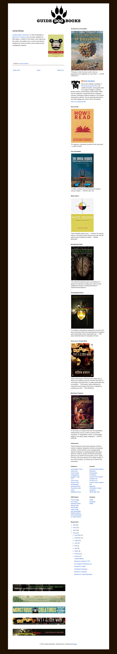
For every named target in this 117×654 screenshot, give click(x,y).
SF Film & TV (93, 480)
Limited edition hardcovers (21, 35)
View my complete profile (78, 101)
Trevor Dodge (75, 500)
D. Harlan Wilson (76, 517)
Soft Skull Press (75, 486)
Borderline (92, 471)
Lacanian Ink (93, 478)
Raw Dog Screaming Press (89, 86)
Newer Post (16, 70)
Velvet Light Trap (94, 492)
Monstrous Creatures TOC (82, 561)
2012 (74, 530)
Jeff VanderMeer (76, 511)
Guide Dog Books (89, 81)
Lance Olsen (74, 509)
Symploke (92, 490)
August (77, 540)
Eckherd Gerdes (76, 503)
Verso (72, 490)
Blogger (74, 644)
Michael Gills (75, 505)
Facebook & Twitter (80, 566)
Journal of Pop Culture (96, 477)
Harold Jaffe (74, 507)
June (76, 543)
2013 (74, 527)
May (76, 546)
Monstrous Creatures (19, 37)
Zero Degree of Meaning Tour (83, 564)
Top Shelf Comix (76, 488)
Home (38, 70)
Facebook (92, 502)
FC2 (72, 478)
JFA (90, 484)
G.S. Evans (74, 502)
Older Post (60, 70)
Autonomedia (75, 473)
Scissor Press (75, 482)
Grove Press (74, 480)
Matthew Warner (76, 513)
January (77, 556)
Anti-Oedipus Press (76, 469)
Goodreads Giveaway (80, 569)
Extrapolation (93, 473)
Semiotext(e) (75, 484)
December (78, 535)
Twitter (91, 500)
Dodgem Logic (75, 477)
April (76, 548)
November (78, 538)
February (77, 553)
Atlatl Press (74, 471)
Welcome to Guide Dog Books (83, 574)
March (77, 551)
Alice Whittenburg (76, 515)
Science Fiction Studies (96, 482)
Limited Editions (79, 558)
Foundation (92, 475)
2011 (74, 533)
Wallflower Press (76, 492)
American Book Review (96, 469)
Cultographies (75, 475)
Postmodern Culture (95, 488)
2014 (74, 525)
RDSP (91, 503)
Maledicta (92, 486)
